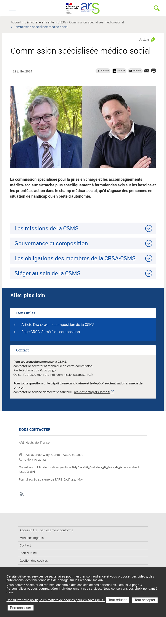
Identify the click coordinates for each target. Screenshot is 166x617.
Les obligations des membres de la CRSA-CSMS (75, 258)
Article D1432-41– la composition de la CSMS (57, 325)
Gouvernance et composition (51, 243)
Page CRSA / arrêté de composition (50, 332)
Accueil (16, 22)
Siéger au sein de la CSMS (47, 273)
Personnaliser (20, 608)
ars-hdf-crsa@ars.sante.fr (92, 392)
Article (144, 39)
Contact (25, 545)
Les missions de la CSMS (46, 228)
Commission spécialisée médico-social (96, 22)
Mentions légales (32, 538)
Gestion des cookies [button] (34, 560)
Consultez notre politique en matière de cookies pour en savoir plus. (55, 600)
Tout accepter (144, 600)
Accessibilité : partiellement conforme (46, 530)
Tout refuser (117, 600)
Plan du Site (28, 553)
